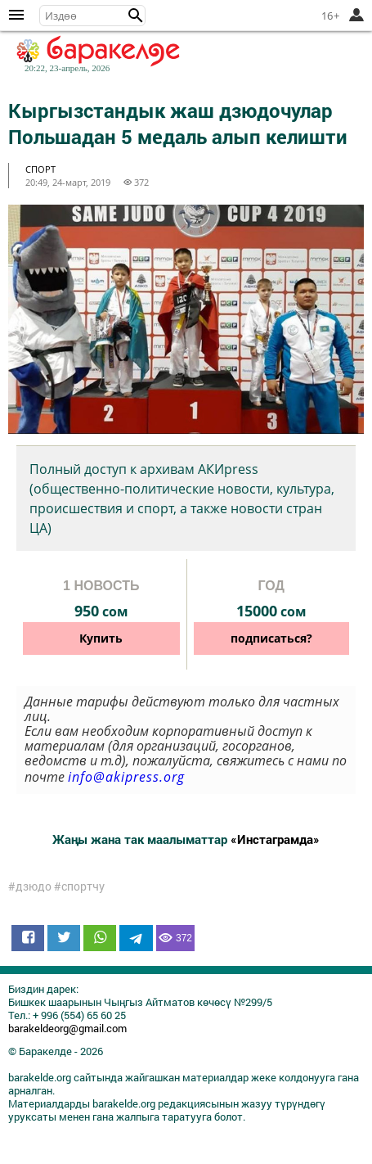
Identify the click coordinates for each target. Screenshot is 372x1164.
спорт (40, 169)
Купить (101, 638)
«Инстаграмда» (275, 839)
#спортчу (79, 886)
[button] (136, 15)
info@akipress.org (126, 777)
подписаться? (271, 638)
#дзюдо (30, 886)
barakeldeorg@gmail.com (67, 1028)
